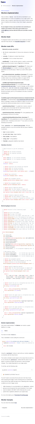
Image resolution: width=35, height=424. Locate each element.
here (15, 402)
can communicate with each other (25, 99)
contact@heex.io (5, 30)
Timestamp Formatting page (21, 395)
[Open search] (31, 2)
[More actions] (33, 2)
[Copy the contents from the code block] (32, 148)
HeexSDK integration (20, 41)
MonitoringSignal (7, 68)
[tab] (2, 330)
